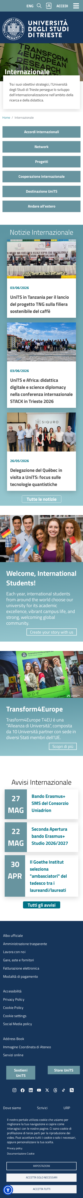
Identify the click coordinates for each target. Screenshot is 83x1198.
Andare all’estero (41, 206)
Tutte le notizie (42, 499)
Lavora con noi (14, 951)
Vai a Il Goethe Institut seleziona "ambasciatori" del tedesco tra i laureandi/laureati (41, 876)
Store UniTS (63, 1070)
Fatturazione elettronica (21, 968)
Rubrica (48, 6)
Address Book (13, 1038)
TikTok (63, 1090)
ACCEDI (62, 6)
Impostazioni (41, 1166)
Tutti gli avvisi (42, 904)
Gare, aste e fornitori (18, 960)
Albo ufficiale (13, 935)
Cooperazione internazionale (42, 176)
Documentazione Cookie (20, 1154)
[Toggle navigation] (76, 5)
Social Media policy (17, 1023)
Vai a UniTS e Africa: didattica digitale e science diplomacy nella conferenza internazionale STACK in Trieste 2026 (41, 365)
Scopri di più (62, 746)
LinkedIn (30, 1090)
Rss (71, 1090)
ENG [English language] (30, 6)
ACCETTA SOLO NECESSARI (41, 1177)
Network (41, 146)
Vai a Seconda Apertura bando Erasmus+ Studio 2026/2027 (41, 837)
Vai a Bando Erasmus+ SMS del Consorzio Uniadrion (41, 804)
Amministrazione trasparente (25, 943)
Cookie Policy (13, 1007)
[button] (8, 1190)
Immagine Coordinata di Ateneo (27, 1047)
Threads (55, 1090)
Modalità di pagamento (20, 976)
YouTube (39, 1090)
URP (67, 1107)
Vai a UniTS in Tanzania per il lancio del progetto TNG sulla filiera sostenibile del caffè (41, 278)
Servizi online (13, 1055)
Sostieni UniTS (20, 1072)
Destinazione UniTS (41, 191)
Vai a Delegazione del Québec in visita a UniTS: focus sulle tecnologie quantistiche (41, 452)
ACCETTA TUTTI (41, 1189)
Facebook (22, 1090)
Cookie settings (14, 1015)
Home (6, 117)
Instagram (14, 1090)
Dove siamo (12, 1107)
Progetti (41, 161)
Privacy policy (14, 1148)
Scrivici (42, 1107)
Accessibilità (12, 991)
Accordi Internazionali (41, 132)
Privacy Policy (13, 999)
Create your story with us (51, 632)
